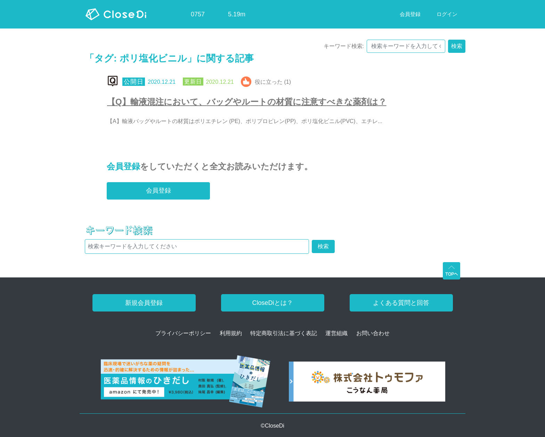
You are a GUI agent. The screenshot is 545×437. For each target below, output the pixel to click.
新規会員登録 (144, 302)
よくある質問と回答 (401, 302)
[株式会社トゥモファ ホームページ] (367, 384)
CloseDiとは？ (272, 302)
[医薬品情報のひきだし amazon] (186, 384)
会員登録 (123, 166)
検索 (456, 46)
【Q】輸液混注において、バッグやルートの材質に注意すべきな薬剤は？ (247, 101)
